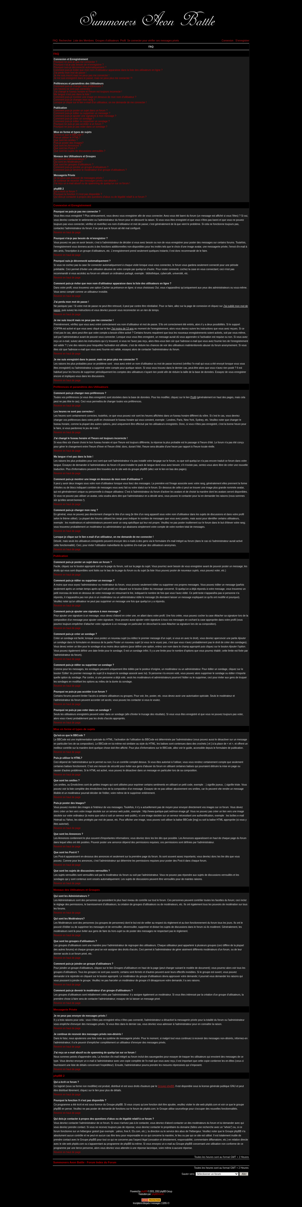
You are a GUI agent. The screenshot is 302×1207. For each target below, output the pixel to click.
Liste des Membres (83, 40)
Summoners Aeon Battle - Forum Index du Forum (84, 1162)
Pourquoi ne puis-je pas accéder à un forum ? (78, 124)
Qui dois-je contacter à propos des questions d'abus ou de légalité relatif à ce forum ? (100, 197)
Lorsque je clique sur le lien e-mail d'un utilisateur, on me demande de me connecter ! (100, 102)
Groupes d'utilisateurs (107, 40)
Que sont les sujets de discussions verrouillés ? (79, 151)
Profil (123, 40)
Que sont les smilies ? (66, 140)
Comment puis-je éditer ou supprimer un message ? (82, 113)
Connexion (227, 40)
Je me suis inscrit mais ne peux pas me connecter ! (82, 75)
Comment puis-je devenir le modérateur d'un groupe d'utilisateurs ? (90, 170)
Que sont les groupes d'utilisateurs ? (73, 164)
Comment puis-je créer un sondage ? (74, 118)
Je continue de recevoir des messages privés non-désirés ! (86, 180)
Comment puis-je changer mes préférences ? (78, 86)
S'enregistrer (242, 40)
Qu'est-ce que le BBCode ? (69, 134)
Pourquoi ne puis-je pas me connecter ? (75, 62)
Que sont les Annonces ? (67, 145)
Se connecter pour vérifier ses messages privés (153, 40)
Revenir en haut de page (67, 232)
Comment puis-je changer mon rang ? (74, 99)
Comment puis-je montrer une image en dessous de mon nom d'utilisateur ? (95, 97)
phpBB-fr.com (158, 1194)
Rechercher (65, 40)
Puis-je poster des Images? (69, 143)
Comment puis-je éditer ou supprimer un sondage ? (82, 121)
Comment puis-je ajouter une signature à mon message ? (85, 116)
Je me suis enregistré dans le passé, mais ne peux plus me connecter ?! (93, 78)
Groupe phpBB (166, 1086)
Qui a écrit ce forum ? (65, 191)
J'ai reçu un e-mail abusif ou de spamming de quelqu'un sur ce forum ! (92, 183)
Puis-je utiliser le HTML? (67, 137)
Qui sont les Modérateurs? (68, 161)
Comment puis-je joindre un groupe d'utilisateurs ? (81, 167)
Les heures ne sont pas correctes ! (72, 89)
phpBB (144, 1191)
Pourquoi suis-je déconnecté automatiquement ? (80, 67)
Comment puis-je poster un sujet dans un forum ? (81, 110)
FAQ (55, 40)
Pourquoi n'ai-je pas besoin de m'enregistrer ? (79, 64)
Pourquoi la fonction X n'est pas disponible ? (78, 194)
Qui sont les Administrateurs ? (70, 159)
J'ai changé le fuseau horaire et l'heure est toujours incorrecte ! (88, 91)
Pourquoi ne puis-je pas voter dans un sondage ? (80, 126)
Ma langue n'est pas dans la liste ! (72, 94)
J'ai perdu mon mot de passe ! (70, 72)
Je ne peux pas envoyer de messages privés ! (79, 178)
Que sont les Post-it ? (65, 148)
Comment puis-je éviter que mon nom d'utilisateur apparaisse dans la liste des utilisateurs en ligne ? (108, 70)
